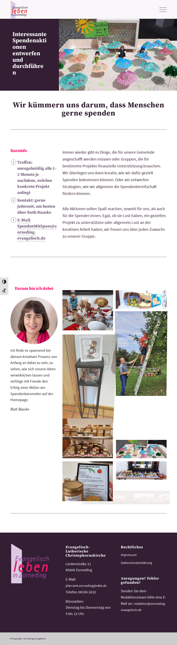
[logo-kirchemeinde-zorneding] (30, 9)
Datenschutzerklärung (136, 563)
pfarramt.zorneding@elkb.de (86, 586)
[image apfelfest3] (143, 354)
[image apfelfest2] (143, 472)
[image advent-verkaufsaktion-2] (89, 482)
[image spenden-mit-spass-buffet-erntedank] (143, 300)
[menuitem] (161, 9)
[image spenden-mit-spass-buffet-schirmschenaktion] (143, 450)
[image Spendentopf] (89, 375)
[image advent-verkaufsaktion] (89, 311)
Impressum (129, 555)
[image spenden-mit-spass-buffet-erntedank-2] (89, 439)
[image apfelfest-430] (143, 418)
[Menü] (161, 9)
